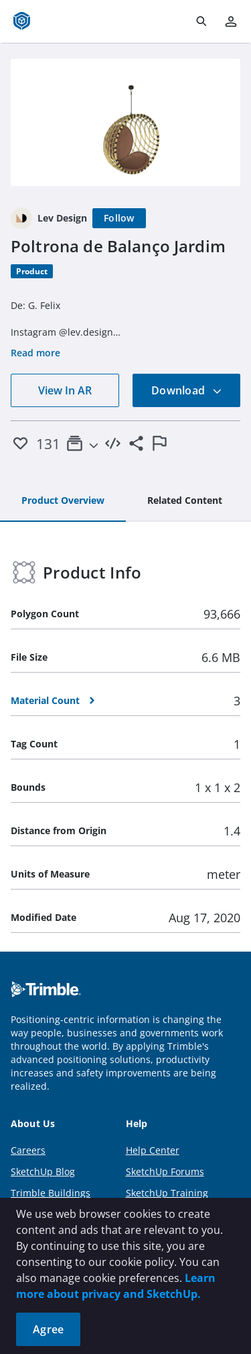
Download (186, 390)
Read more (35, 352)
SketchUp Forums (165, 1171)
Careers (28, 1150)
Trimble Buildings (50, 1193)
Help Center (152, 1150)
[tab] (63, 501)
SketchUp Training (167, 1193)
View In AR (65, 390)
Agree (48, 1329)
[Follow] (119, 218)
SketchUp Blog (43, 1171)
